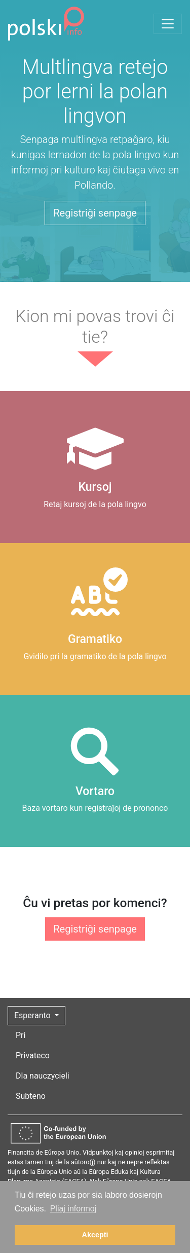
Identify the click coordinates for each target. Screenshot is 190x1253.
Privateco (33, 1055)
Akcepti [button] (95, 1235)
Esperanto (33, 1015)
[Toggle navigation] (168, 24)
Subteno (31, 1096)
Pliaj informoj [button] (73, 1208)
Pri (20, 1035)
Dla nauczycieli (42, 1076)
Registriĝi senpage (95, 213)
